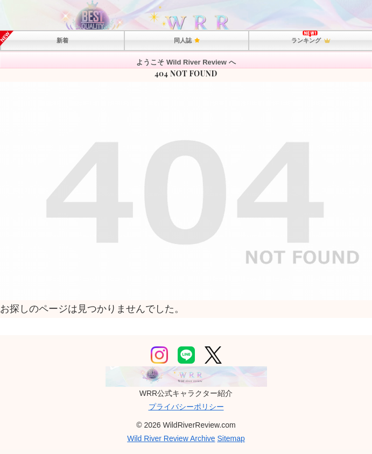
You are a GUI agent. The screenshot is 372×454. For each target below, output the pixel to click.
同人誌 (186, 40)
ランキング (310, 41)
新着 (62, 40)
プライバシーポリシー (186, 406)
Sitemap (230, 438)
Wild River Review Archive (171, 438)
